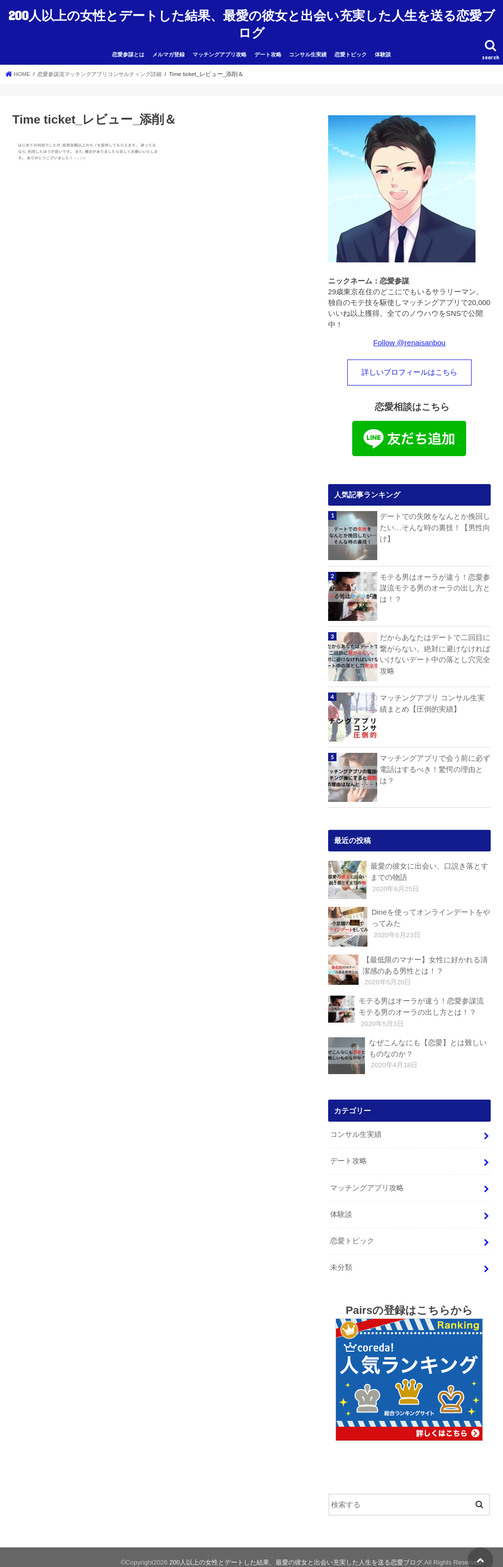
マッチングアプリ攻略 (220, 50)
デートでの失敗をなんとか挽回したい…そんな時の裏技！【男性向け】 (435, 523)
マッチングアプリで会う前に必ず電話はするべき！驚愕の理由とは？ (435, 764)
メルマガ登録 (168, 50)
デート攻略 (267, 50)
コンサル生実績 (308, 50)
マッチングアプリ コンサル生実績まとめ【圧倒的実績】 (432, 699)
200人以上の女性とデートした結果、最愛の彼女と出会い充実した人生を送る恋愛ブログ (251, 21)
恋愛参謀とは (128, 50)
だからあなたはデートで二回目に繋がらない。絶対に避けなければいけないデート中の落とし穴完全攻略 (435, 649)
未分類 (341, 1258)
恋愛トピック (351, 50)
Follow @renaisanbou (409, 338)
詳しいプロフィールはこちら (409, 368)
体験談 (383, 50)
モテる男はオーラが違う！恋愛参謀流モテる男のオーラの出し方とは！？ (435, 583)
